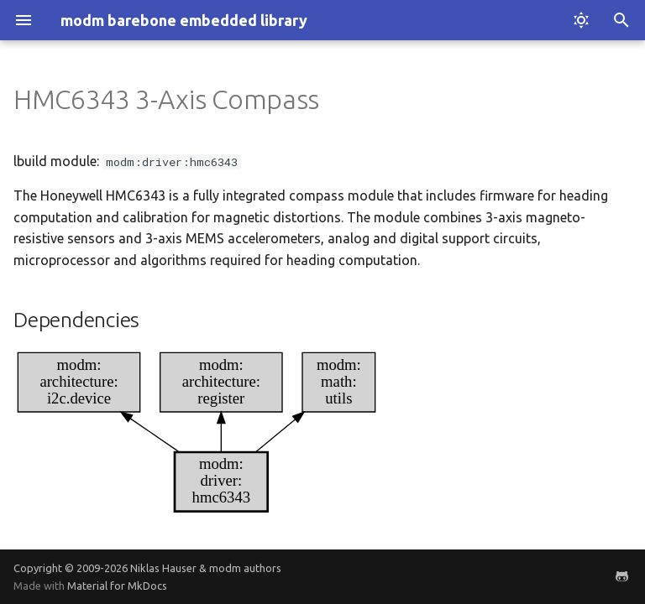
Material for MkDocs (117, 585)
